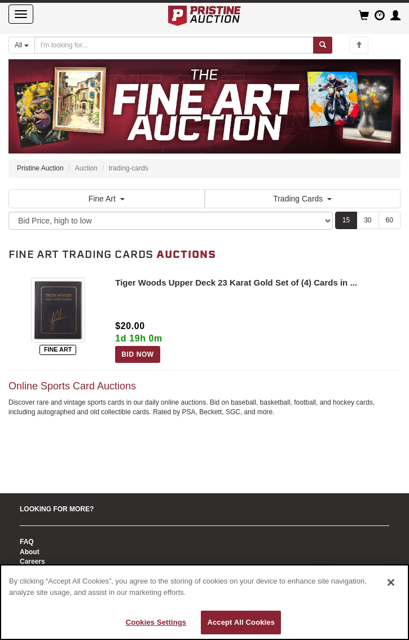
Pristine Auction (40, 168)
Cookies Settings (156, 622)
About (29, 552)
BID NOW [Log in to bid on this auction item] (137, 354)
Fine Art (107, 198)
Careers (32, 562)
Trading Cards (302, 198)
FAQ (27, 542)
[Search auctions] (174, 45)
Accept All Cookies (241, 622)
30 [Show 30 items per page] (367, 220)
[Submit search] (322, 45)
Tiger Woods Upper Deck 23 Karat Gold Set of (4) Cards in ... (236, 282)
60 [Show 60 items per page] (389, 220)
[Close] (391, 582)
